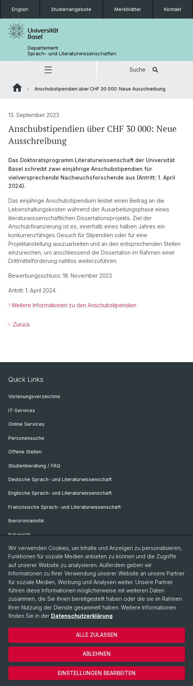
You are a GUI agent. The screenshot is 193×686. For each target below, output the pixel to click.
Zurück (20, 324)
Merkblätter (127, 9)
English (20, 9)
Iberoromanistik (26, 520)
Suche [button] (145, 70)
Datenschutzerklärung (82, 616)
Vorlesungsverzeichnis (34, 396)
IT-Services (21, 410)
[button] (48, 70)
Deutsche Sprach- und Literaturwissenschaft (60, 479)
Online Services (26, 424)
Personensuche (26, 438)
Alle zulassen (96, 634)
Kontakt (172, 9)
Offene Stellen (25, 452)
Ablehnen (97, 653)
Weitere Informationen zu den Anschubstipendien (73, 305)
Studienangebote (71, 9)
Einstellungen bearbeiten (97, 673)
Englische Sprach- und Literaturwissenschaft (60, 493)
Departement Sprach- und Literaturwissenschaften (72, 50)
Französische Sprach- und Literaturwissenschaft (64, 507)
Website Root (17, 87)
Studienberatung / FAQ (34, 466)
